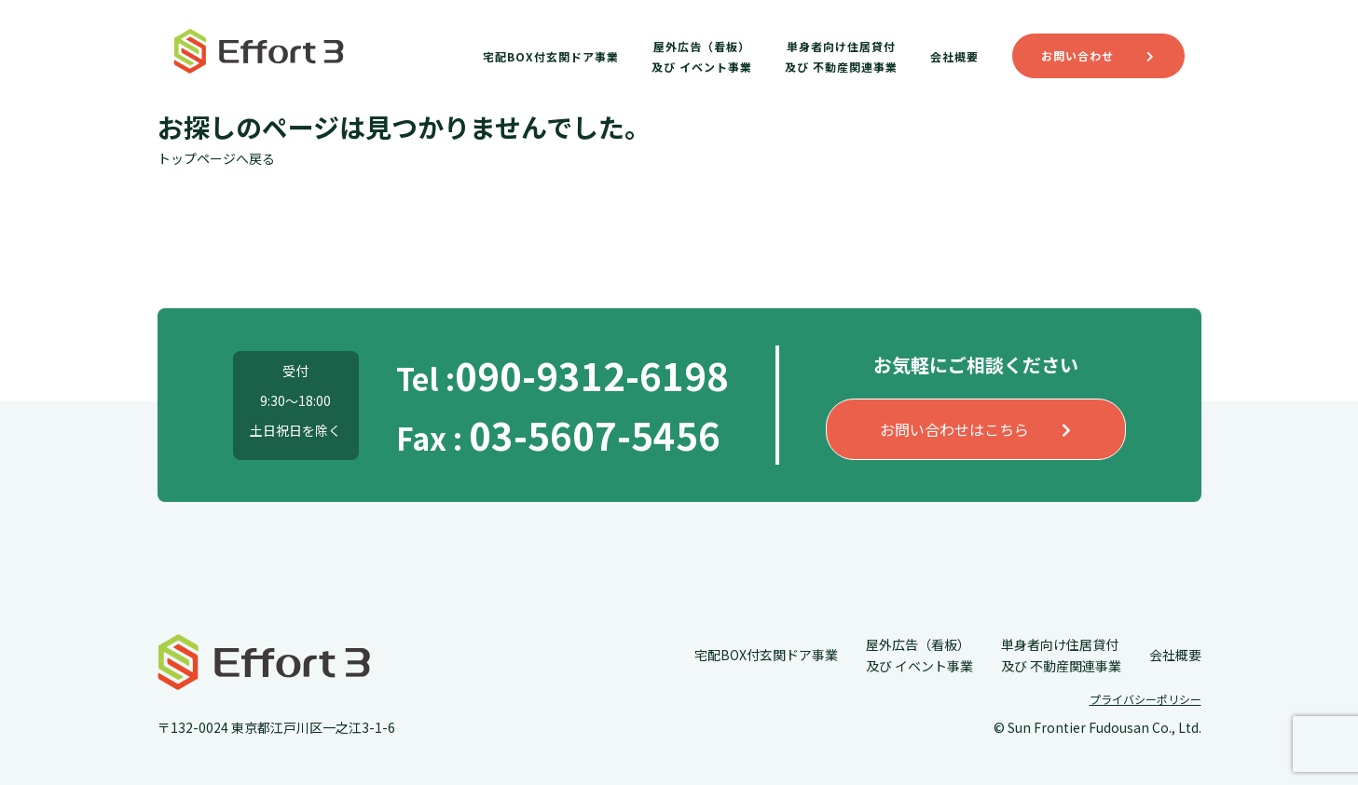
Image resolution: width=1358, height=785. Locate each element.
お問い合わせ (1098, 55)
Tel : (562, 378)
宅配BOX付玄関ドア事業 (551, 56)
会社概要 (954, 56)
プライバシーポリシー (1145, 699)
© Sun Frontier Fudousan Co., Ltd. (1097, 727)
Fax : (558, 437)
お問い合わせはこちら (975, 429)
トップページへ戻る (216, 158)
